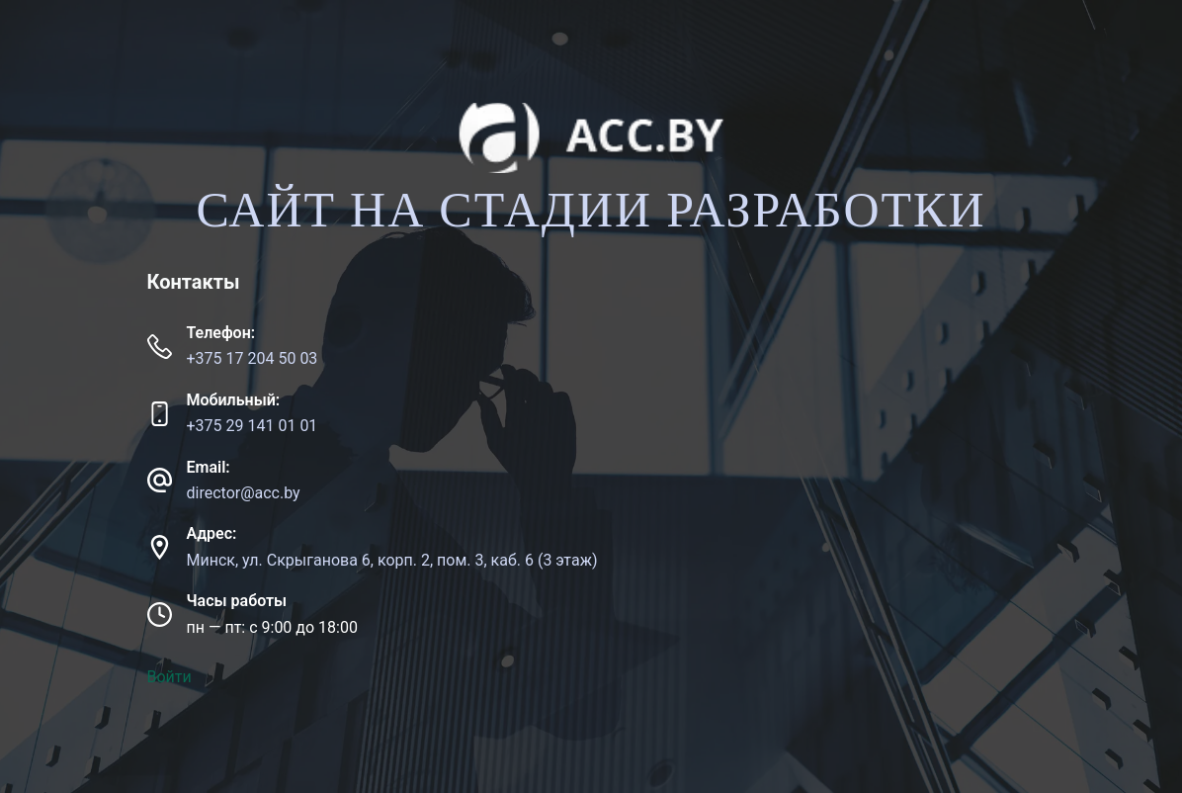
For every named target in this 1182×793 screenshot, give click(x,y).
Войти (169, 676)
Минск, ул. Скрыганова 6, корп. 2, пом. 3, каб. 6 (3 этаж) (392, 560)
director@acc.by (243, 493)
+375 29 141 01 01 (252, 425)
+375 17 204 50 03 (252, 358)
